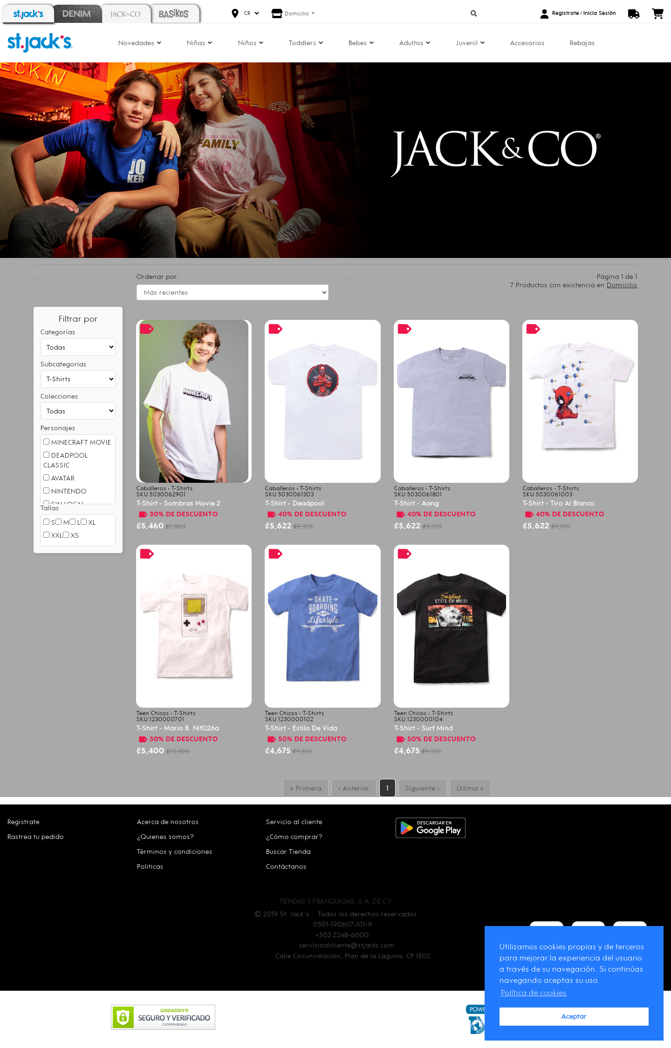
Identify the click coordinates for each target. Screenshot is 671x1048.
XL (88, 522)
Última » (470, 788)
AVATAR (59, 478)
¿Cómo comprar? (294, 836)
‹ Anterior (354, 788)
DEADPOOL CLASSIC (65, 460)
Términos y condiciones (174, 851)
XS (71, 535)
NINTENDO (65, 491)
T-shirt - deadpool (294, 503)
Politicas (150, 866)
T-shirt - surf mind (423, 728)
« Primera (306, 788)
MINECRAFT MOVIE (77, 442)
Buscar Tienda (288, 851)
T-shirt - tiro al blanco (559, 503)
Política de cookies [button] (534, 992)
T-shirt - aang (416, 503)
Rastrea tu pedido (35, 836)
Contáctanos (286, 866)
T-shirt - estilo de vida (301, 728)
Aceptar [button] (574, 1016)
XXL (53, 535)
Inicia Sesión (599, 13)
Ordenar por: (158, 276)
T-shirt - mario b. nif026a (178, 728)
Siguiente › (422, 788)
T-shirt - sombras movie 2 (178, 503)
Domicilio (297, 13)
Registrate (565, 13)
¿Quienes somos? (165, 836)
